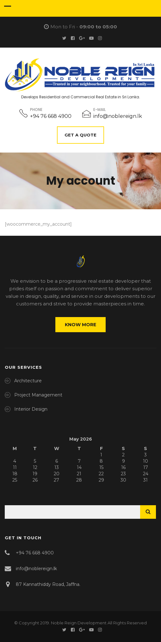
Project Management (38, 395)
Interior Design (30, 409)
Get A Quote (80, 134)
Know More (80, 324)
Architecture (28, 381)
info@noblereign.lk (117, 116)
